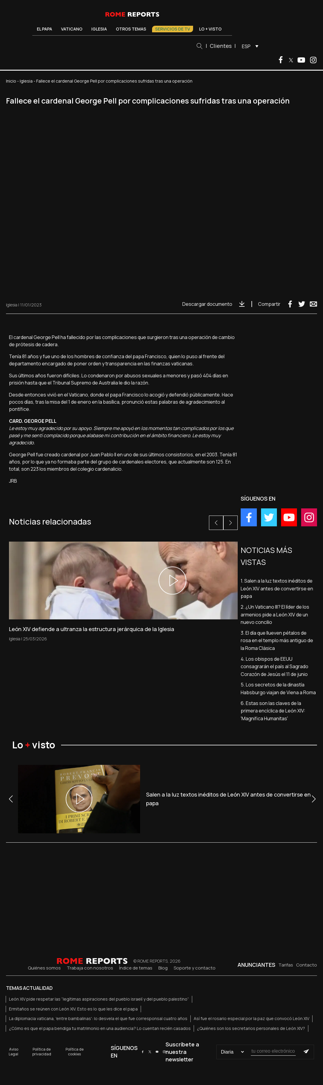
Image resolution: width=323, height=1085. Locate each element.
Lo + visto (210, 29)
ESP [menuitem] (246, 46)
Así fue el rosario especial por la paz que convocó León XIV (251, 1018)
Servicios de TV (172, 29)
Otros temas (131, 29)
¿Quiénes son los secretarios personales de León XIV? (251, 1028)
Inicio (11, 81)
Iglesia (99, 29)
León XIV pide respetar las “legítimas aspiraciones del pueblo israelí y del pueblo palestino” (99, 999)
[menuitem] (248, 46)
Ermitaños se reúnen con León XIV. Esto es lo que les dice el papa (73, 1009)
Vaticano (71, 29)
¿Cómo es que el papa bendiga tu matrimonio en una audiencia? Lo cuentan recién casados (100, 1028)
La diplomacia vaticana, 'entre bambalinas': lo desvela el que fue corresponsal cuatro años (98, 1018)
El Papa (44, 29)
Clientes (221, 45)
